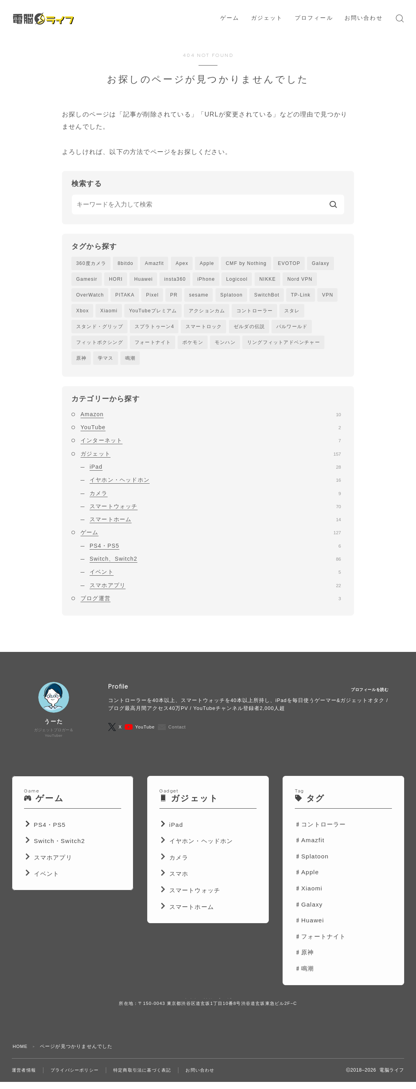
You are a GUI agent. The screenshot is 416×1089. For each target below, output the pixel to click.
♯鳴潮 (304, 977)
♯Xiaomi (308, 897)
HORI (116, 279)
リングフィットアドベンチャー (283, 345)
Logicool (236, 279)
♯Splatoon (312, 864)
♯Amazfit (309, 848)
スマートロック (204, 328)
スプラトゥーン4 (154, 328)
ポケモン (192, 345)
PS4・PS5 (215, 549)
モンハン (225, 345)
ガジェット (211, 457)
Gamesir (86, 279)
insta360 (175, 279)
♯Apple (307, 880)
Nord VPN (300, 279)
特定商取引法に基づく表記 (150, 1078)
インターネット (211, 444)
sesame (198, 296)
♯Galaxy (309, 912)
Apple (207, 263)
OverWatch (90, 296)
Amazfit (154, 263)
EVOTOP (289, 263)
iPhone (206, 279)
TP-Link (301, 296)
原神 (81, 361)
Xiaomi (109, 312)
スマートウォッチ (215, 510)
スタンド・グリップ (99, 328)
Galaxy (321, 263)
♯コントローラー (320, 832)
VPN (327, 296)
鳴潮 (130, 361)
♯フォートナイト (320, 944)
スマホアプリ (215, 589)
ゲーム (211, 536)
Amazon (211, 418)
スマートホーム (215, 523)
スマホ (179, 882)
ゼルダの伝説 (249, 328)
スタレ (292, 312)
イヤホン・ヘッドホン (215, 484)
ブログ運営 (211, 602)
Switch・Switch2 (59, 849)
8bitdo (125, 263)
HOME (21, 1054)
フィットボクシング (99, 345)
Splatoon (231, 296)
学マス (106, 361)
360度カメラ (91, 263)
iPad (215, 471)
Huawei (143, 279)
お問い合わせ (211, 1078)
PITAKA (125, 296)
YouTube (211, 431)
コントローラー (254, 312)
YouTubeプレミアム (153, 312)
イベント (215, 576)
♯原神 (304, 961)
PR (174, 296)
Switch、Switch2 (215, 563)
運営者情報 (25, 1078)
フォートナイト (153, 345)
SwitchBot (266, 296)
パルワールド (291, 328)
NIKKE (267, 279)
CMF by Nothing (246, 263)
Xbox (82, 312)
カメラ (215, 497)
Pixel (152, 296)
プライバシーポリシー (78, 1078)
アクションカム (207, 312)
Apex (182, 263)
